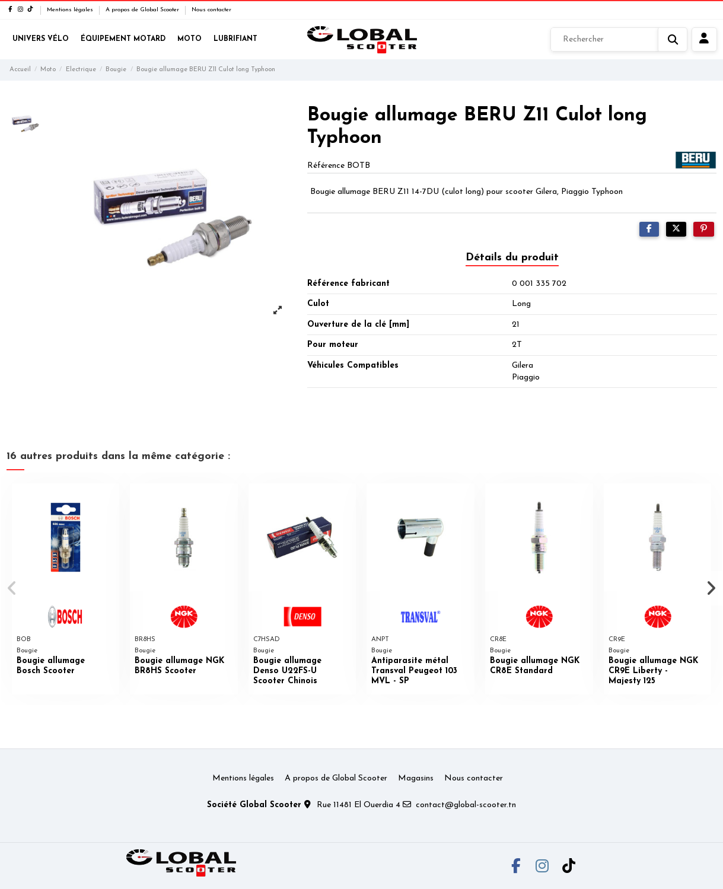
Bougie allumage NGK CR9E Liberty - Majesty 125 (653, 671)
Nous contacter (211, 10)
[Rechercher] (618, 39)
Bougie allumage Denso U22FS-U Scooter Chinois (287, 671)
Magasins (416, 778)
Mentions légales (71, 10)
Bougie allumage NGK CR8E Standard (534, 666)
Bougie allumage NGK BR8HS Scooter (179, 666)
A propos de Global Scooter (143, 10)
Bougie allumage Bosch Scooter (51, 666)
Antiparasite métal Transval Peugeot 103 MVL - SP (414, 671)
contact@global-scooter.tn (466, 805)
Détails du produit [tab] (512, 257)
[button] (12, 588)
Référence (326, 165)
